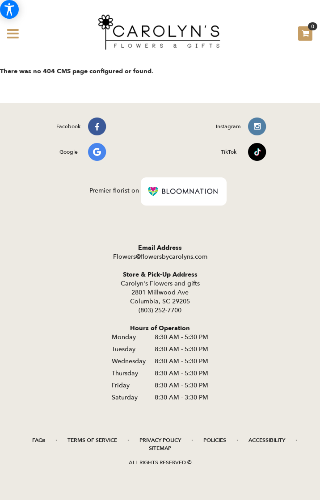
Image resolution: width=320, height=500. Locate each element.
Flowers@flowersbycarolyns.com (160, 256)
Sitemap (160, 448)
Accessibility (266, 440)
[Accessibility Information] (9, 9)
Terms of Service (92, 440)
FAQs (38, 440)
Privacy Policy (160, 440)
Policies (214, 440)
